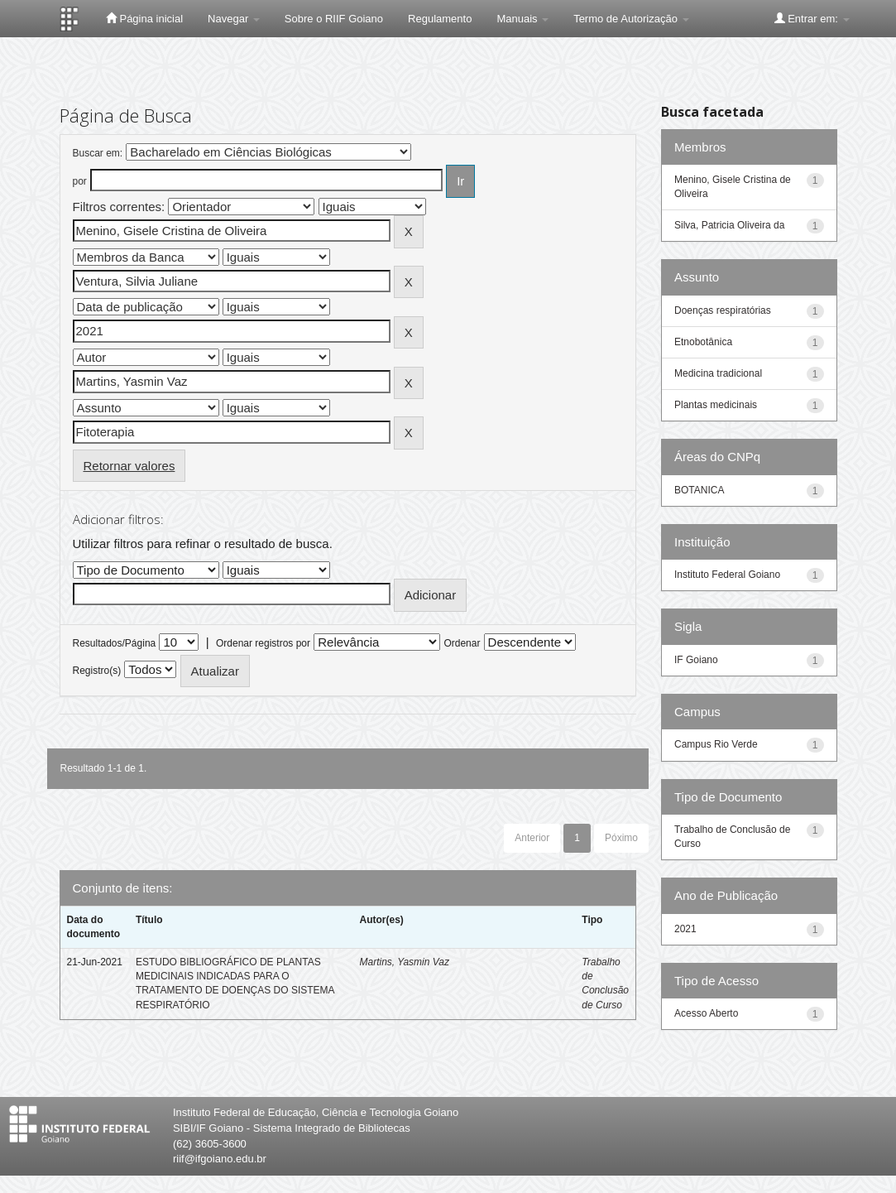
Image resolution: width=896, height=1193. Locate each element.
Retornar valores (129, 466)
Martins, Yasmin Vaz (403, 962)
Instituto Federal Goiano (727, 574)
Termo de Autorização (630, 18)
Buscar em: (98, 153)
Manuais (522, 18)
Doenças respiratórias (722, 310)
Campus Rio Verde (716, 744)
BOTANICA (699, 490)
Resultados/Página (114, 643)
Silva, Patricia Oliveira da (729, 225)
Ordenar (461, 643)
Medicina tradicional (718, 373)
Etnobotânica (703, 342)
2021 (685, 929)
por (80, 181)
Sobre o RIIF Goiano (334, 18)
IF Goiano (696, 660)
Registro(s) (97, 670)
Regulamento (440, 18)
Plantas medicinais (715, 405)
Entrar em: (812, 18)
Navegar (234, 18)
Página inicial (144, 18)
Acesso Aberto (706, 1013)
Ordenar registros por (263, 643)
